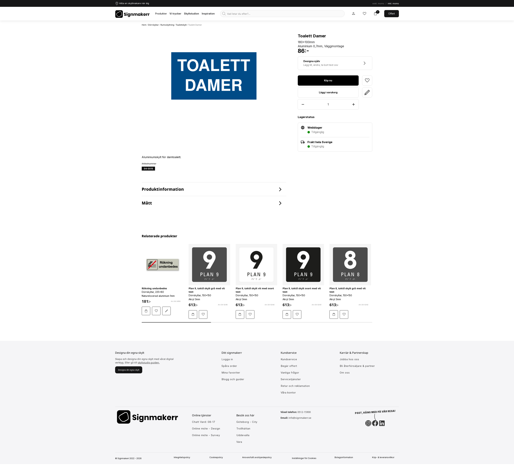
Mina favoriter (231, 372)
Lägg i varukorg (328, 92)
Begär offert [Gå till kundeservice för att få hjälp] (289, 366)
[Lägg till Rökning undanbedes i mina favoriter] (156, 311)
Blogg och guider (233, 379)
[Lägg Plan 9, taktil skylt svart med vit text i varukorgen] (287, 314)
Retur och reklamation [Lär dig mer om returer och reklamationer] (295, 385)
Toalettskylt (181, 24)
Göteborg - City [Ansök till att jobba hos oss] (246, 421)
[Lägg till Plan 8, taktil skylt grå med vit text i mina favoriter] (344, 314)
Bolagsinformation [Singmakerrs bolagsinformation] (345, 457)
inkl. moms (393, 3)
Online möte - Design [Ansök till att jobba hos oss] (206, 428)
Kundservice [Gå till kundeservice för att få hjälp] (289, 359)
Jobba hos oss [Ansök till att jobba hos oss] (349, 359)
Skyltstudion (191, 13)
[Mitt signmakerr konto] (353, 13)
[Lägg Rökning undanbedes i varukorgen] (146, 311)
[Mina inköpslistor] (364, 13)
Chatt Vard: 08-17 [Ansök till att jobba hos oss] (203, 421)
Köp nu (328, 80)
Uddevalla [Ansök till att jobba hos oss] (242, 435)
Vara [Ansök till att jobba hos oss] (239, 441)
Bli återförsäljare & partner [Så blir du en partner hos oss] (357, 366)
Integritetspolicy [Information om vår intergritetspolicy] (183, 457)
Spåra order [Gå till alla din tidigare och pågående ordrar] (229, 366)
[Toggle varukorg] (375, 13)
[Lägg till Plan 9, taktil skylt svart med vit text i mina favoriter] (297, 314)
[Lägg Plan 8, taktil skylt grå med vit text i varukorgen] (333, 314)
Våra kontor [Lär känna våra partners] (288, 392)
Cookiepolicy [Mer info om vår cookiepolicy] (217, 457)
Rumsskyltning (167, 24)
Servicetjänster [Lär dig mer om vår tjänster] (291, 379)
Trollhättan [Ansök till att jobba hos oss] (243, 428)
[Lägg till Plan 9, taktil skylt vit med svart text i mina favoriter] (250, 314)
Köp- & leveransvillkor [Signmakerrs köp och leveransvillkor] (384, 457)
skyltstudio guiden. (149, 362)
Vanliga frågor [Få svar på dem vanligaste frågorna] (290, 372)
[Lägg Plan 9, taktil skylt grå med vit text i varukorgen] (193, 314)
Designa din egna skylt (128, 369)
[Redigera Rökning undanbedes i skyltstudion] (166, 311)
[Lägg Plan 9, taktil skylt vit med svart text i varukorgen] (240, 314)
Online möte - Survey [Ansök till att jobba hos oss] (206, 435)
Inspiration (208, 13)
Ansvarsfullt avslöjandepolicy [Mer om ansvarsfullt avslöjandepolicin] (258, 457)
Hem (144, 24)
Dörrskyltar (153, 24)
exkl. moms (378, 3)
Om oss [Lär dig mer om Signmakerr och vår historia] (345, 372)
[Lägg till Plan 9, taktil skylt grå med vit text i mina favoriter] (203, 314)
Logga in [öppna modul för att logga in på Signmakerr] (227, 359)
